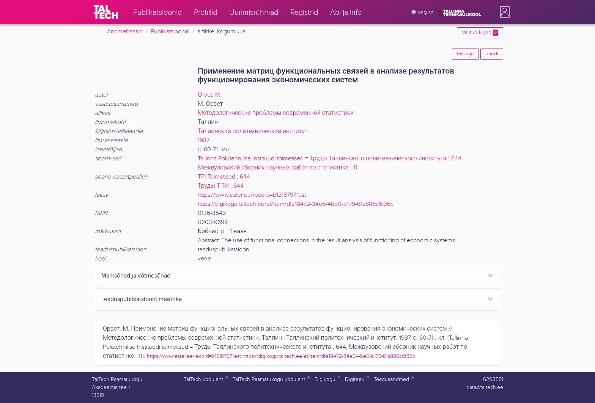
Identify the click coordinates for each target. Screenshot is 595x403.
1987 (203, 140)
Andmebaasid (125, 31)
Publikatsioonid (170, 31)
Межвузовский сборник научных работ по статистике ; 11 (277, 167)
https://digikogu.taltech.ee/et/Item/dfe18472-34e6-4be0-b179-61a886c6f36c (296, 204)
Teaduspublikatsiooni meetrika (141, 299)
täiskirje (465, 54)
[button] (503, 12)
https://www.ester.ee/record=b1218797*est (252, 195)
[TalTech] (106, 12)
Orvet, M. (210, 95)
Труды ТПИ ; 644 (221, 186)
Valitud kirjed (480, 33)
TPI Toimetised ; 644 (224, 176)
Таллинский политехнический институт (253, 131)
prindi (491, 54)
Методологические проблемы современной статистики (276, 113)
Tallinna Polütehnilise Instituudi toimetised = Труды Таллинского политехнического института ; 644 (329, 158)
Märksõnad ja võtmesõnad (135, 275)
